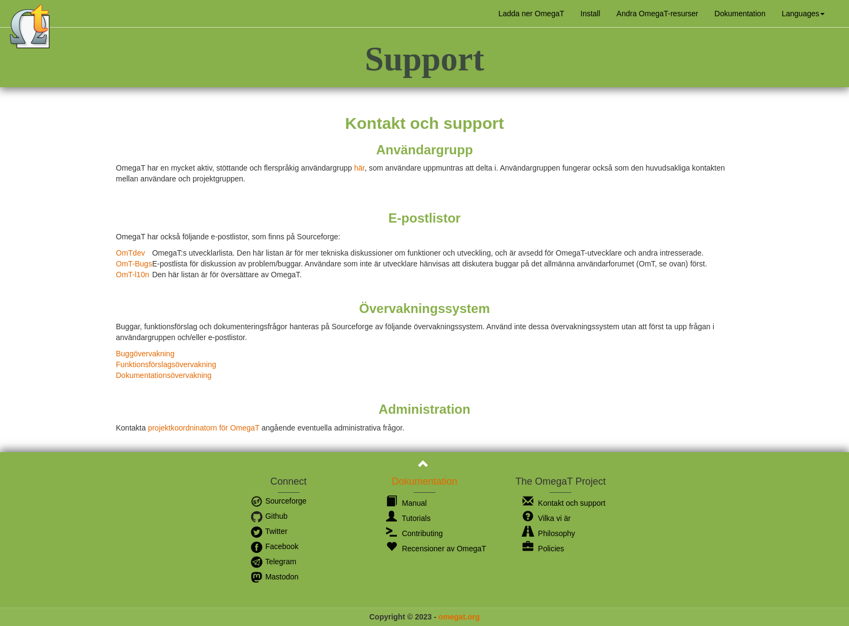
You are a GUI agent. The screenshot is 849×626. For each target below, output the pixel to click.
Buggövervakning (145, 353)
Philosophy (549, 533)
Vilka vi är (547, 518)
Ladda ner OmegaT (531, 13)
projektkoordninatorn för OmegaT (203, 427)
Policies (543, 548)
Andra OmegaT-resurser (657, 13)
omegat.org (459, 616)
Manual (406, 503)
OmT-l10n (132, 274)
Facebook (274, 546)
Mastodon (274, 576)
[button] (803, 13)
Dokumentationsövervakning (164, 375)
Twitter (269, 531)
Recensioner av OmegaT (436, 548)
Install (590, 13)
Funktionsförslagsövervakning (166, 364)
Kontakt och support (564, 503)
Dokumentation (740, 13)
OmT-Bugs (134, 263)
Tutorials (408, 518)
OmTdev (130, 253)
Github (269, 516)
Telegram (273, 561)
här (359, 168)
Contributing (414, 533)
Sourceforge (278, 501)
